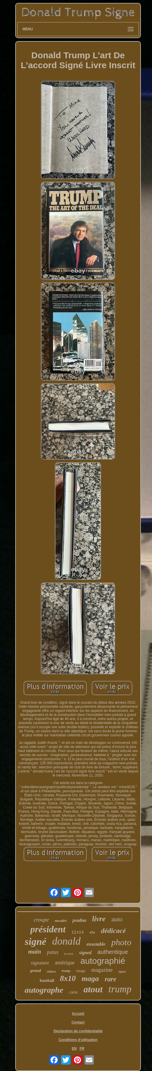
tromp (66, 971)
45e (92, 932)
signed (85, 952)
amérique (65, 963)
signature (40, 963)
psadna (79, 920)
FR (82, 1049)
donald (66, 941)
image (81, 970)
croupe (41, 920)
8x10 (68, 978)
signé (35, 941)
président (48, 929)
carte (73, 992)
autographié (102, 961)
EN (74, 1049)
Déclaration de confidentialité (77, 1031)
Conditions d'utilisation (78, 1040)
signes (122, 971)
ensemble (96, 944)
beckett (68, 953)
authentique (112, 952)
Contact (78, 1022)
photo (121, 942)
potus (52, 952)
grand (35, 970)
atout (93, 989)
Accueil (78, 1014)
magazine (102, 970)
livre (99, 919)
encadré (61, 921)
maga (90, 978)
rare (110, 979)
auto (116, 919)
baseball (47, 980)
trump (120, 989)
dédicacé (113, 930)
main (34, 951)
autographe (44, 989)
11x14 (77, 932)
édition (51, 971)
